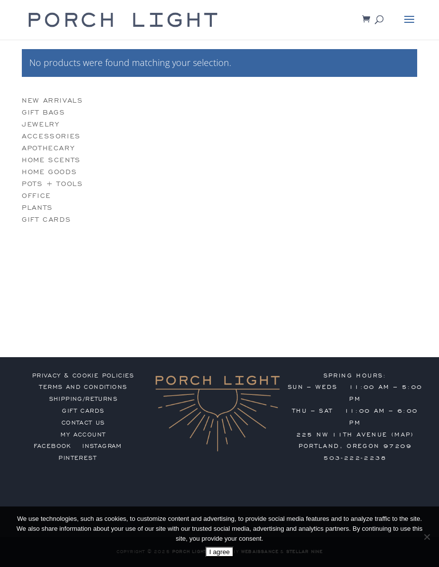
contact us (83, 423)
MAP (402, 435)
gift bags (43, 112)
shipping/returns (83, 399)
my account (83, 435)
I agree (219, 552)
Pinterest (78, 458)
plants (37, 207)
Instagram (102, 446)
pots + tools (52, 184)
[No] (427, 537)
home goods (49, 172)
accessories (51, 136)
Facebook (52, 446)
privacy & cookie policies (83, 375)
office (36, 195)
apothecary (48, 148)
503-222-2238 (354, 458)
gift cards (46, 219)
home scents (51, 160)
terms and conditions (83, 387)
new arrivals (52, 100)
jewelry (40, 124)
